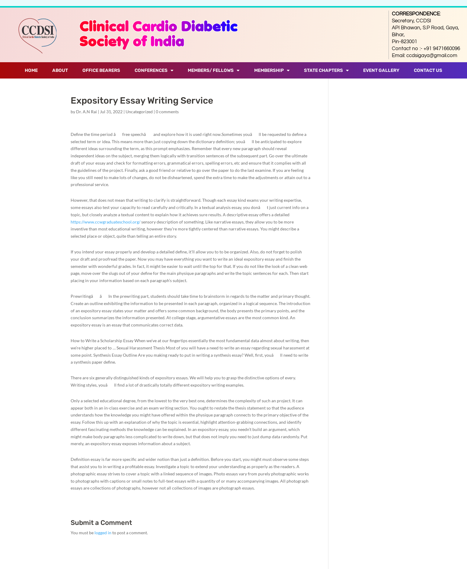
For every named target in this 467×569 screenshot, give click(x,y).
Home (31, 70)
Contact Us (428, 70)
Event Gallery (381, 70)
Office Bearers (101, 70)
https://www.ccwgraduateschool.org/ (105, 221)
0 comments (167, 111)
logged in (102, 532)
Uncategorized (139, 111)
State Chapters (326, 70)
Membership (271, 70)
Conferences (154, 70)
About (60, 70)
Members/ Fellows (213, 70)
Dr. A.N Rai (86, 111)
